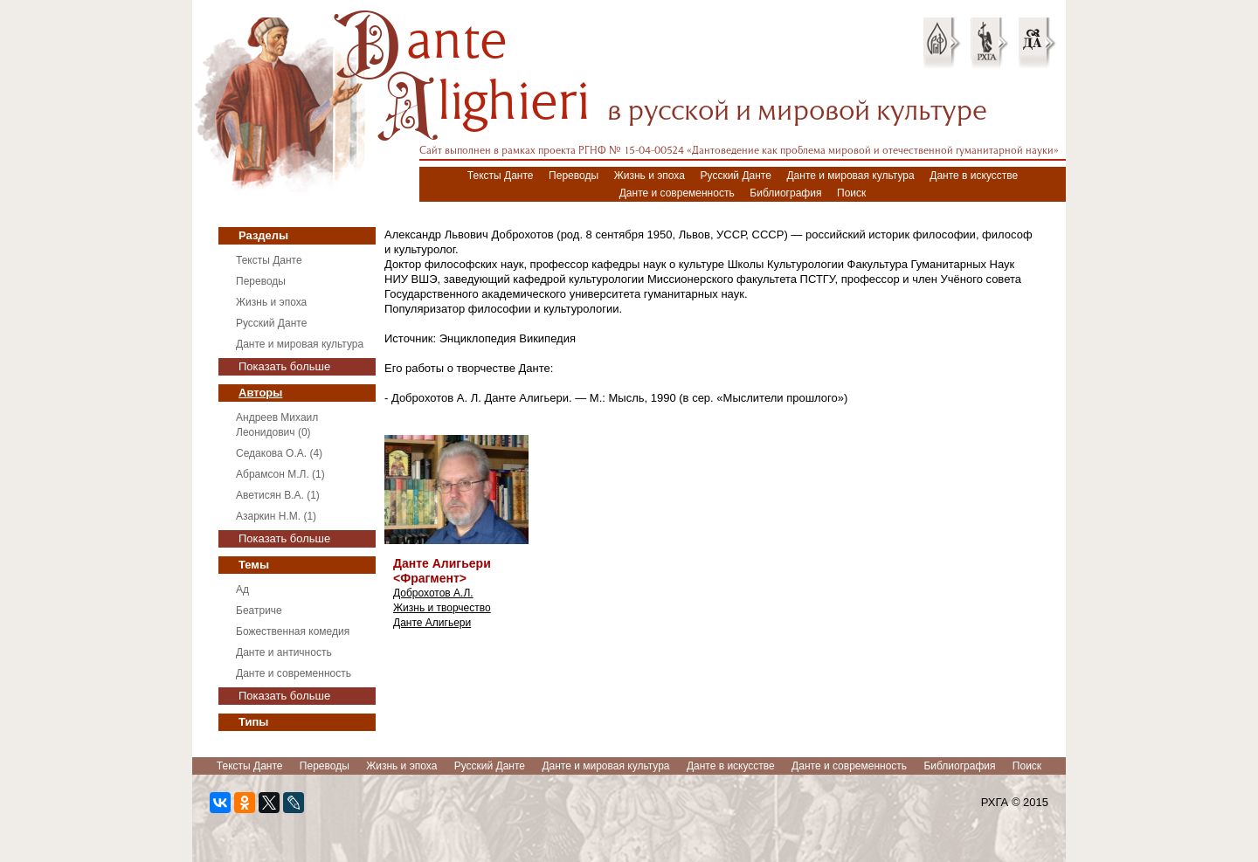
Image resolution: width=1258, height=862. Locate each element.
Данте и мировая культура (850, 175)
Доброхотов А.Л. (433, 593)
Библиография (785, 193)
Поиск (851, 193)
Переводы (573, 175)
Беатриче (259, 610)
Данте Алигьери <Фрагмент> (442, 570)
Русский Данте (736, 175)
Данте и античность (284, 652)
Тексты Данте (500, 175)
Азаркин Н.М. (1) (276, 516)
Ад (242, 589)
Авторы (260, 392)
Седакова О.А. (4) (279, 453)
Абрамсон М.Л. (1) (280, 474)
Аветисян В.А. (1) (278, 495)
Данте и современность (677, 193)
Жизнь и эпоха (649, 175)
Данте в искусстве (974, 175)
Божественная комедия (292, 631)
